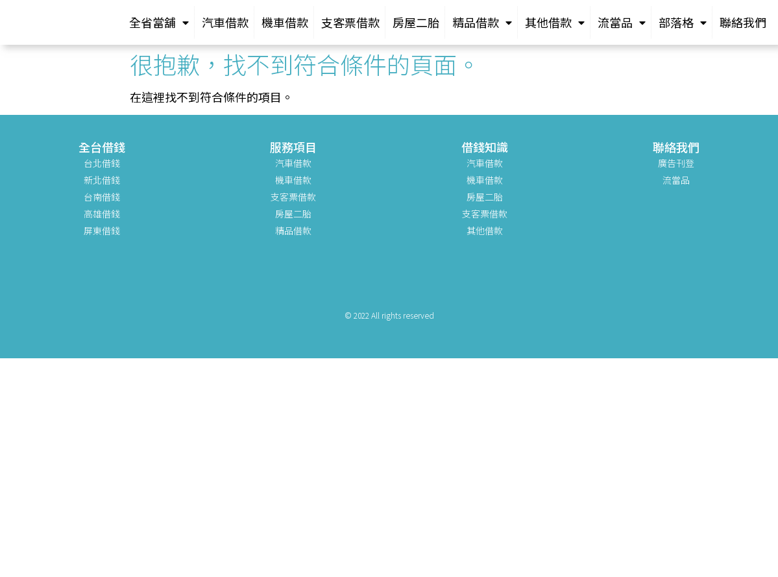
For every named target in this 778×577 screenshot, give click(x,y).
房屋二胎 (416, 22)
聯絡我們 (743, 22)
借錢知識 (484, 146)
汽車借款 (225, 22)
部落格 (683, 22)
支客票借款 (350, 22)
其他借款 (555, 22)
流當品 (622, 22)
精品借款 (482, 22)
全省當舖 (159, 22)
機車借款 (284, 22)
